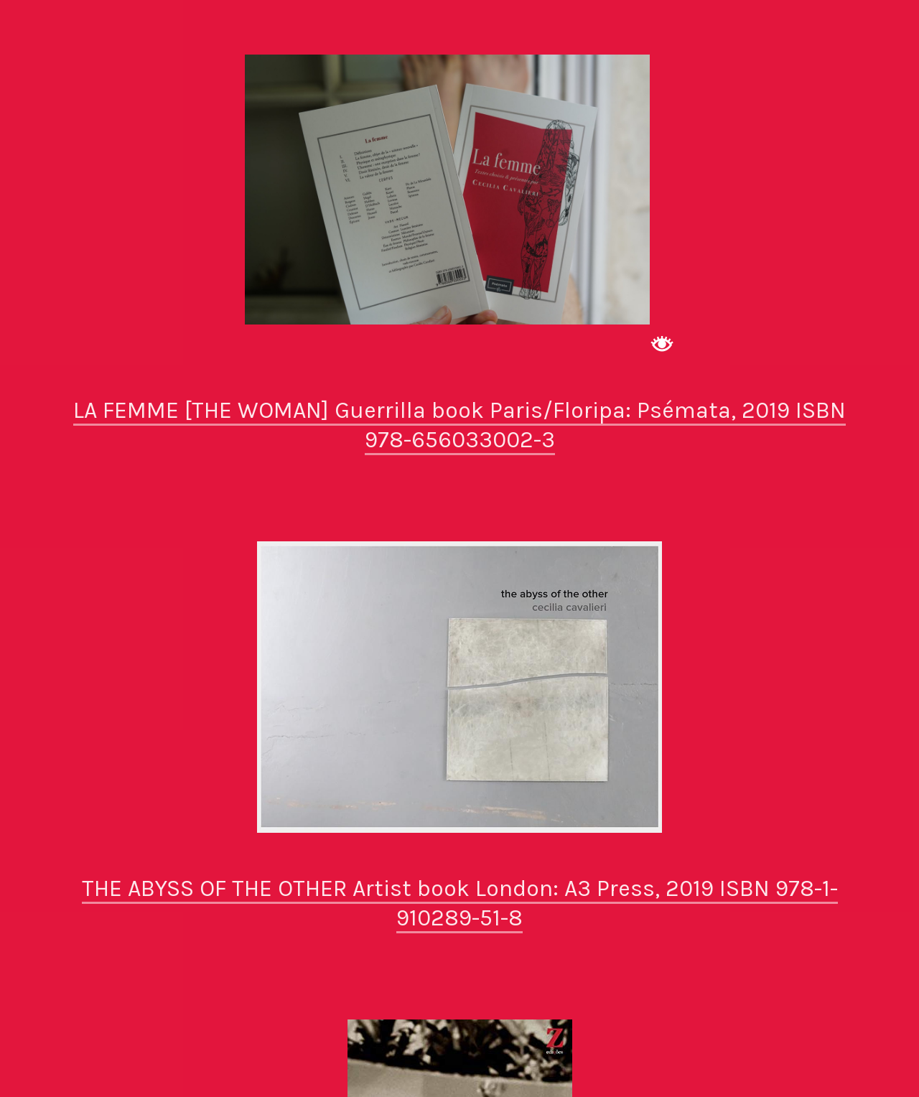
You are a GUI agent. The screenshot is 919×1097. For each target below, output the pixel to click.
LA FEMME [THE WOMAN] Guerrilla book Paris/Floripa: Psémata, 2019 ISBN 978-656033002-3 (459, 425)
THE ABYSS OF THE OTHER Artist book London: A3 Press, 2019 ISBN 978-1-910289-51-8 (460, 903)
